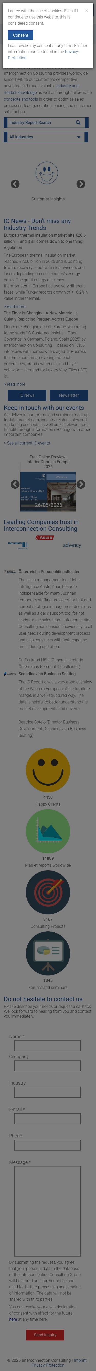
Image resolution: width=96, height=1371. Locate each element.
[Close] (86, 10)
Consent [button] (20, 35)
